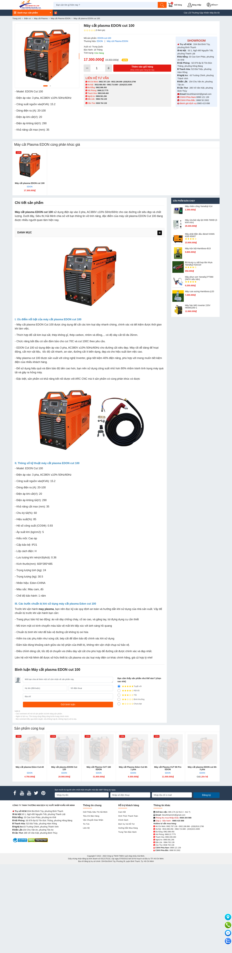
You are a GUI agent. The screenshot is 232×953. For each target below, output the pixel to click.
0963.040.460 (103, 93)
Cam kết (122, 901)
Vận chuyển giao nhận (93, 909)
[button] (213, 5)
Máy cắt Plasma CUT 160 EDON (99, 857)
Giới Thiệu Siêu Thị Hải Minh (95, 901)
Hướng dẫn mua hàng (128, 917)
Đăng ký (206, 884)
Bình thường (131, 788)
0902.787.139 (104, 82)
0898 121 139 (202, 97)
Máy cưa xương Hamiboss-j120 (199, 291)
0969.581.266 (101, 96)
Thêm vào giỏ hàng (142, 68)
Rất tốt (128, 779)
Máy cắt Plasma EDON (117, 41)
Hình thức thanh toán (128, 905)
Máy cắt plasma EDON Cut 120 (64, 857)
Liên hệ (86, 917)
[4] (118, 779)
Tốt (127, 783)
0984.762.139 (101, 99)
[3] (118, 783)
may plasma (46, 697)
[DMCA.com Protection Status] (38, 929)
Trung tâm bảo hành (127, 921)
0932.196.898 (116, 82)
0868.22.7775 (102, 90)
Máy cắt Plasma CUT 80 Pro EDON (167, 857)
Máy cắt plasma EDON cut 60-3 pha (202, 857)
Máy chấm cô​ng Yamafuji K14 (198, 206)
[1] (118, 792)
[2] (118, 788)
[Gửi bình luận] (68, 793)
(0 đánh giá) (94, 30)
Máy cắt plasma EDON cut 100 (30, 183)
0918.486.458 (100, 85)
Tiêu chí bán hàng (91, 905)
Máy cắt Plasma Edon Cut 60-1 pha (133, 857)
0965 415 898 (203, 103)
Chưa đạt (129, 792)
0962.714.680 (112, 85)
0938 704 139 (168, 934)
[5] (118, 775)
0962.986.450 (101, 87)
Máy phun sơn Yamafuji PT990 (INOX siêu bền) (199, 278)
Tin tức (86, 913)
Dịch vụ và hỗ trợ (126, 913)
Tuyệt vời (129, 775)
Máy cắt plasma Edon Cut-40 (30, 856)
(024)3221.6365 (126, 85)
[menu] (159, 233)
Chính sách (123, 909)
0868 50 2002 (203, 100)
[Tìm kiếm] (162, 5)
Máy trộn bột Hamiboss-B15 (198, 248)
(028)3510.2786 (129, 82)
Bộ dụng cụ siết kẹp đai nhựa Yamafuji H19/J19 (198, 263)
